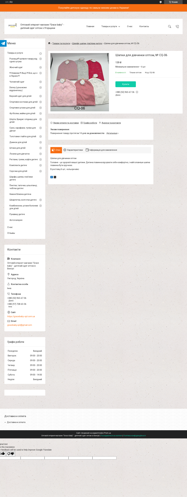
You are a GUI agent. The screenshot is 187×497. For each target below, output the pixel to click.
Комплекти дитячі (18, 165)
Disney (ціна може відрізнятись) (18, 89)
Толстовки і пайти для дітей (22, 136)
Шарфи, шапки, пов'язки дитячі (87, 43)
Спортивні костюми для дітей (23, 102)
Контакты (144, 26)
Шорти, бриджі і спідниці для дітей (23, 120)
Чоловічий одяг (16, 82)
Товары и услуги (109, 26)
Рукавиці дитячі (17, 214)
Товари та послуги (61, 43)
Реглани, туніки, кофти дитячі (23, 159)
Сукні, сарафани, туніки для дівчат (22, 129)
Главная (90, 26)
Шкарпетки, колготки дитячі (23, 200)
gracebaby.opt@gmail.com (19, 325)
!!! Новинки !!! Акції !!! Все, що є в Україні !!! (23, 74)
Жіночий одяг (16, 67)
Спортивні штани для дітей (22, 108)
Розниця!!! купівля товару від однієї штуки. (23, 60)
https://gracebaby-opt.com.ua (21, 316)
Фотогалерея (15, 220)
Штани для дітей (17, 148)
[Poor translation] (10, 453)
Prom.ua (107, 433)
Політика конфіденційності (134, 436)
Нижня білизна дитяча (20, 194)
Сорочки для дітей (18, 171)
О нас (129, 26)
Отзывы (11, 233)
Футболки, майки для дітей (22, 113)
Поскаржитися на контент (111, 436)
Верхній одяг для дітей (20, 96)
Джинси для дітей (18, 142)
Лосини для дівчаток (19, 154)
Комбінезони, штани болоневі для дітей (23, 207)
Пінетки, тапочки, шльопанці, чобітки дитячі (23, 186)
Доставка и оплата (16, 422)
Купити (125, 84)
